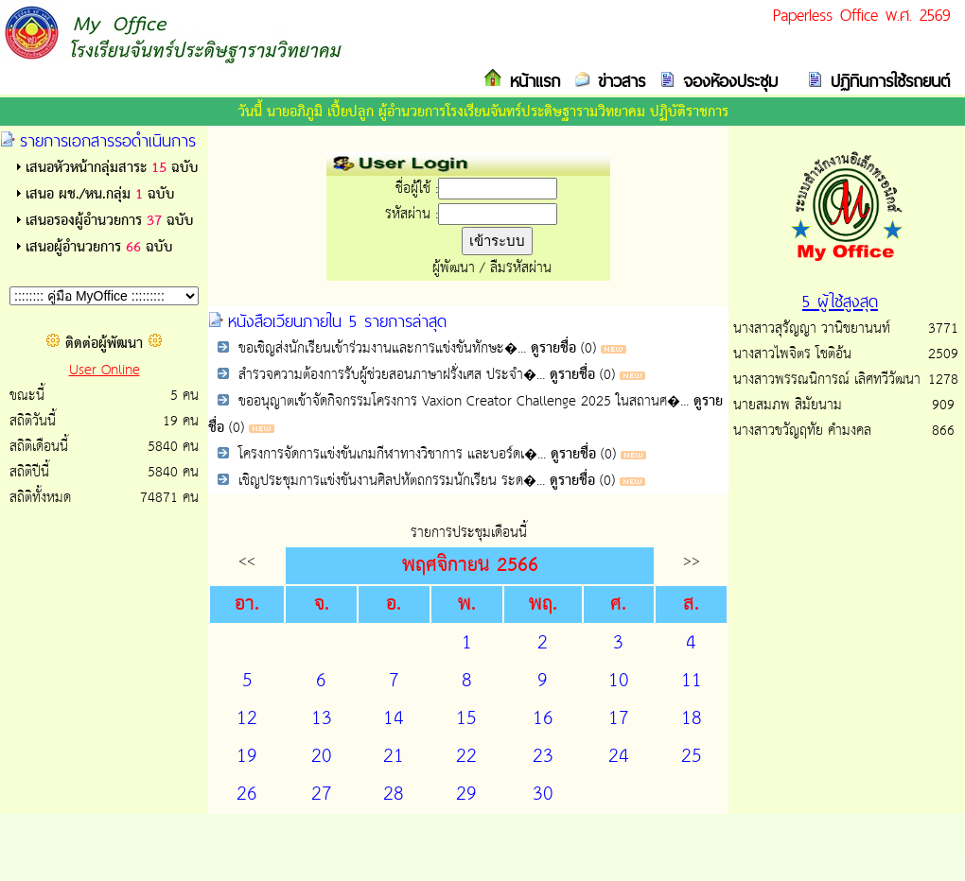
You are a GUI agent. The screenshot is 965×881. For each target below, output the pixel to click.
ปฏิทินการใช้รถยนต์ (886, 80)
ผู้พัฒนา (453, 268)
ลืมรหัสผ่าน (521, 268)
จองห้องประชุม (727, 80)
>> (691, 561)
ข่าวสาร (617, 80)
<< (246, 561)
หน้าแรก (531, 80)
